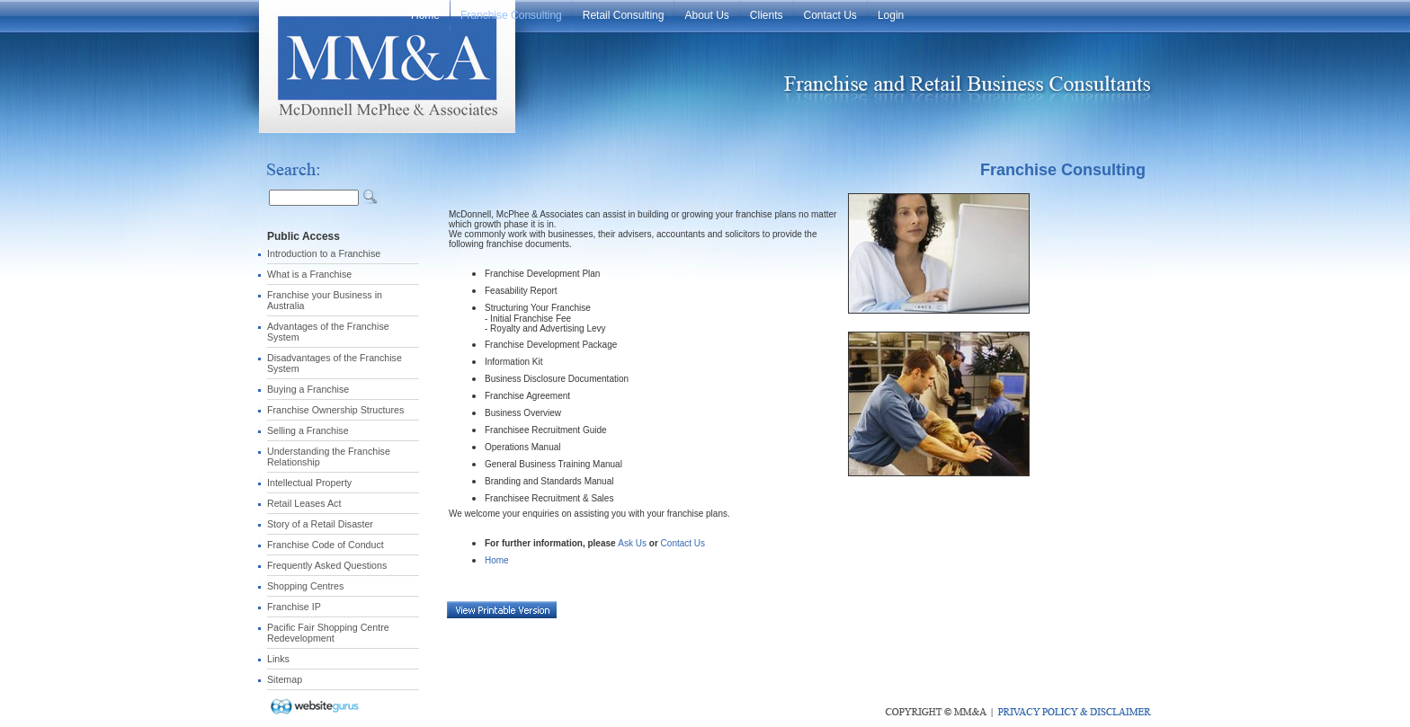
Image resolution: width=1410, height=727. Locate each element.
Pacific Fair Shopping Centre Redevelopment (328, 632)
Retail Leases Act (304, 503)
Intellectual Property (309, 482)
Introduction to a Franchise (323, 253)
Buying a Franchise (308, 389)
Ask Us (632, 543)
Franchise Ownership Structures (335, 409)
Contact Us (683, 543)
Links (278, 658)
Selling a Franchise (308, 430)
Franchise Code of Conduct (325, 544)
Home (497, 560)
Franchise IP (294, 606)
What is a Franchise (309, 274)
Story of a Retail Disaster (320, 524)
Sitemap (284, 679)
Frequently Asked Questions (327, 565)
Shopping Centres (305, 586)
